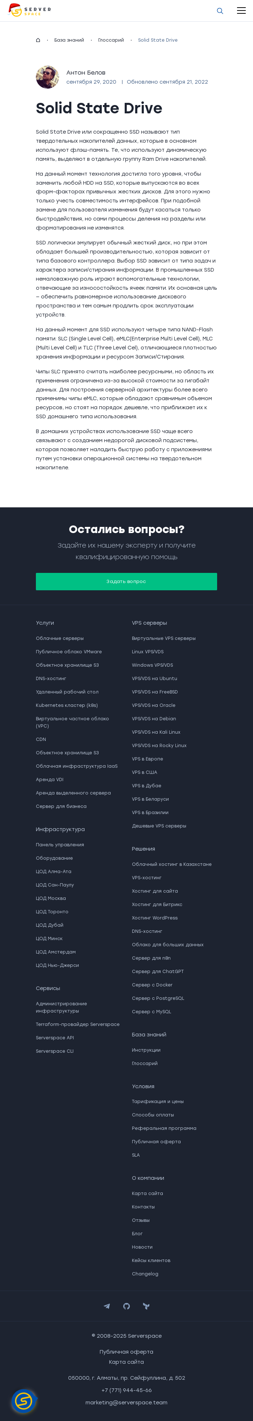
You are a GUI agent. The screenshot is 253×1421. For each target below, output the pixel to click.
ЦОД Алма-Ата (53, 871)
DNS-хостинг (51, 678)
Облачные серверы (60, 638)
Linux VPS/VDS (147, 651)
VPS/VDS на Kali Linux (156, 732)
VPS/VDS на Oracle (153, 705)
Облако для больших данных (168, 944)
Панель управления (60, 844)
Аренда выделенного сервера (73, 793)
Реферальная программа (164, 1128)
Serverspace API (55, 1037)
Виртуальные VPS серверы (164, 638)
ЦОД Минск (49, 938)
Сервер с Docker (152, 985)
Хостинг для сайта (155, 891)
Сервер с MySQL (151, 1011)
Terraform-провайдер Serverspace (78, 1024)
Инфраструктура (60, 829)
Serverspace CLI (55, 1051)
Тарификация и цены (158, 1101)
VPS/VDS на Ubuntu (154, 678)
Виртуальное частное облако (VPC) (72, 722)
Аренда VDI (49, 779)
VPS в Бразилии (150, 812)
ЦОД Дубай (49, 925)
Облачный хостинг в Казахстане (172, 864)
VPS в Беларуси (150, 799)
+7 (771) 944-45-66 (126, 1390)
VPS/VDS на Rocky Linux (159, 745)
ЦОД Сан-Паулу (55, 885)
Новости (142, 1247)
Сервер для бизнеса (61, 806)
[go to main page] (29, 10)
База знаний (69, 40)
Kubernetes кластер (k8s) (67, 705)
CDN (41, 739)
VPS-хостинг (147, 877)
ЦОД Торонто (52, 911)
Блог (137, 1233)
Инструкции (146, 1050)
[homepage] (38, 40)
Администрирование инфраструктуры (61, 1007)
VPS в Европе (147, 759)
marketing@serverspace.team (126, 1403)
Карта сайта (147, 1193)
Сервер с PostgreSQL (158, 998)
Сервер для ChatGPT (158, 971)
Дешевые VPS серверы (159, 826)
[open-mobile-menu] (241, 10)
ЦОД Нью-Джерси (57, 965)
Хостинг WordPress (155, 918)
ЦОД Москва (51, 898)
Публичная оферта (156, 1141)
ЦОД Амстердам (56, 952)
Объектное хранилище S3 (67, 665)
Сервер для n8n (151, 958)
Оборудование (54, 858)
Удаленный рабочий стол (67, 692)
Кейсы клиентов (151, 1260)
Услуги (45, 623)
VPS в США (144, 772)
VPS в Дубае (146, 785)
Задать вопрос (126, 581)
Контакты (143, 1207)
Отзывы (141, 1220)
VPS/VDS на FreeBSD (155, 692)
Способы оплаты (153, 1115)
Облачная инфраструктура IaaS (76, 766)
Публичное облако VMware (69, 651)
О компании (148, 1178)
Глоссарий (111, 40)
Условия (143, 1086)
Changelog (145, 1274)
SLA (136, 1155)
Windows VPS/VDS (152, 665)
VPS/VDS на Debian (154, 718)
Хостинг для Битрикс (157, 904)
